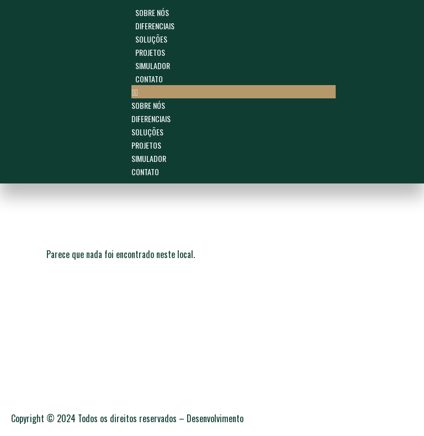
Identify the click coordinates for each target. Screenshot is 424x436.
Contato (149, 79)
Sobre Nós (152, 12)
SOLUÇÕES (151, 39)
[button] (233, 91)
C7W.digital (265, 418)
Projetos (150, 52)
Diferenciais (154, 25)
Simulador (152, 65)
